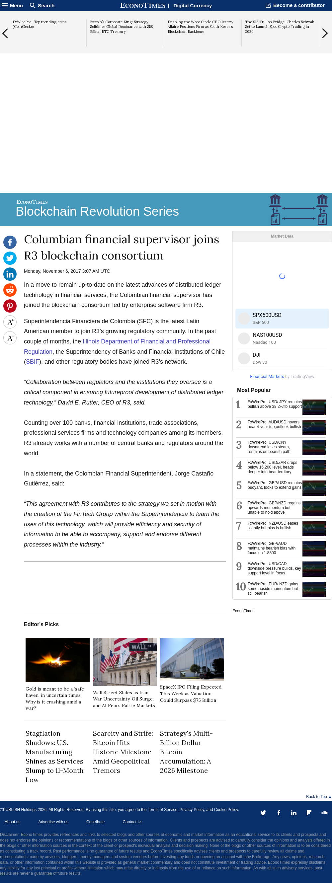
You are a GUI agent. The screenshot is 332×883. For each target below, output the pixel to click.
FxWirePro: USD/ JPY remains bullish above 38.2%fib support (275, 404)
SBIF (32, 361)
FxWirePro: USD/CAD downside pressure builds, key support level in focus (274, 568)
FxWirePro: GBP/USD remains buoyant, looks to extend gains (275, 485)
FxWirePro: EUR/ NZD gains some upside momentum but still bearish (273, 589)
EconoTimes (243, 611)
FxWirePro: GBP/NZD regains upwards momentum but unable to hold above (274, 508)
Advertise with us (53, 822)
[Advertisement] (166, 139)
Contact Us (132, 822)
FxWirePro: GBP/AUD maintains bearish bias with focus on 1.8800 (271, 548)
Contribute (95, 822)
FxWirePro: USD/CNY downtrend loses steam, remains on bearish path (269, 447)
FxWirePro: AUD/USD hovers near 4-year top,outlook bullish (274, 424)
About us (12, 822)
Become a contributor (299, 5)
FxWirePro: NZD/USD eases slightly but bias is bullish (273, 525)
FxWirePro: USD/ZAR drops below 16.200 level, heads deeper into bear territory (272, 467)
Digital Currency (193, 5)
